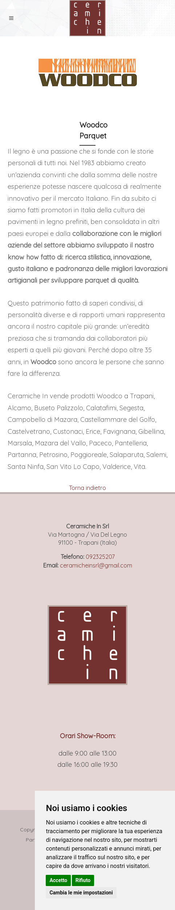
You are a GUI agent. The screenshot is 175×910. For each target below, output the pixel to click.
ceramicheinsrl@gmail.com (96, 565)
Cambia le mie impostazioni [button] (81, 893)
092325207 (100, 556)
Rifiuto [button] (83, 880)
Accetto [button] (58, 880)
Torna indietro (87, 487)
